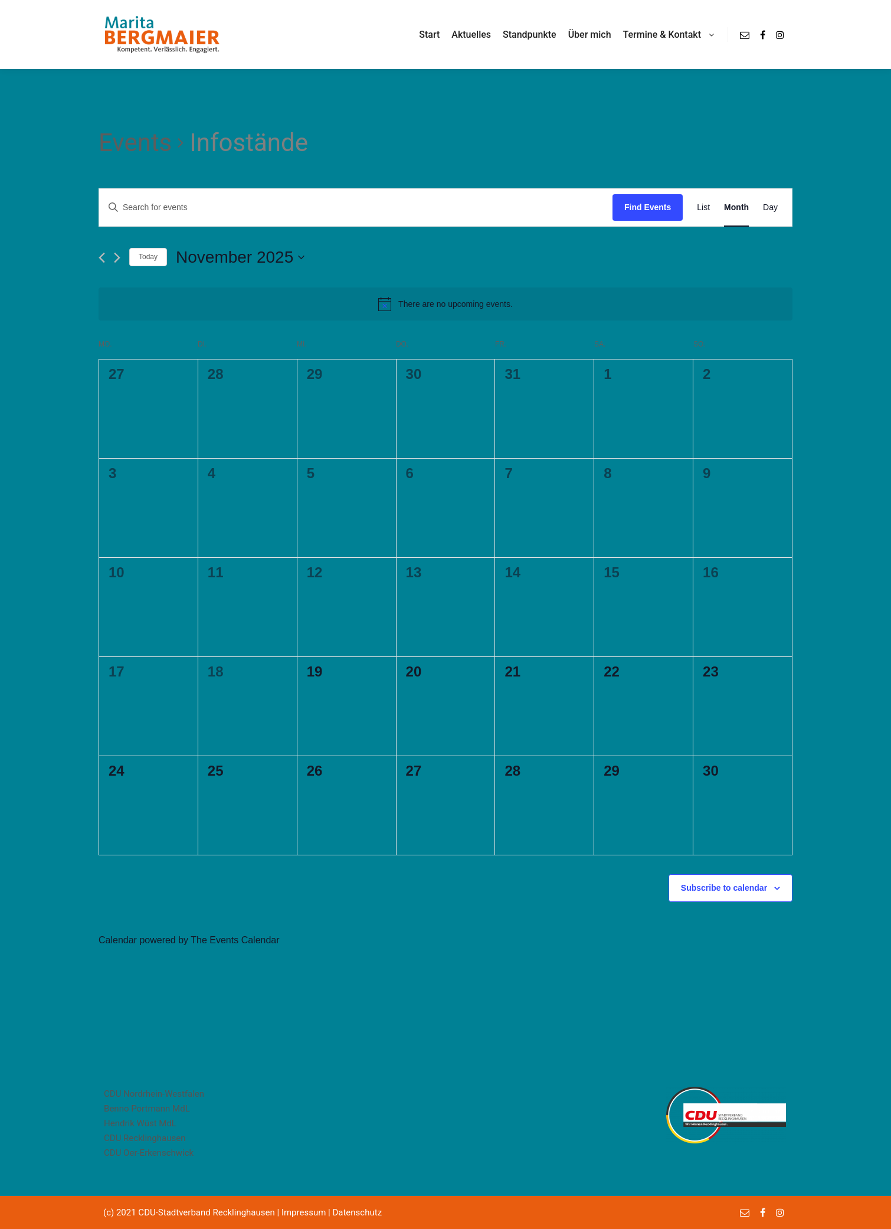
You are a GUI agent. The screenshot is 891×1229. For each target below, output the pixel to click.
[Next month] (117, 257)
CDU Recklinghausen (144, 1138)
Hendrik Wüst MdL (140, 1123)
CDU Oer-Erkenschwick (149, 1153)
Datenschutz (357, 1212)
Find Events (647, 207)
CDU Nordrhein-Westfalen (154, 1094)
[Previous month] (102, 257)
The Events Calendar (235, 940)
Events (135, 142)
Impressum (303, 1212)
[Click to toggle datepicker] (240, 257)
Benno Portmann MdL (147, 1108)
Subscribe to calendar (724, 888)
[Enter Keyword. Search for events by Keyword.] (232, 207)
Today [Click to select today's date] (148, 257)
